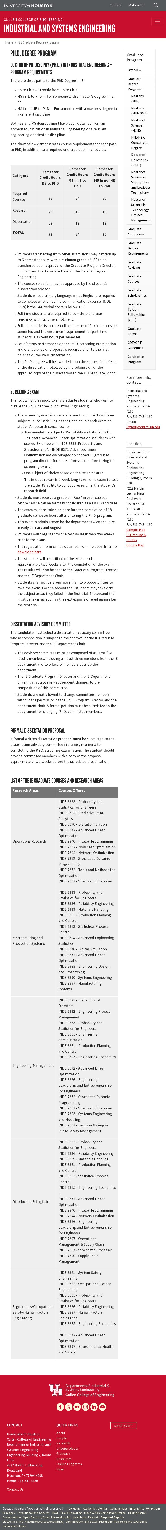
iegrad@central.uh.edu (143, 427)
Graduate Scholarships (137, 292)
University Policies (14, 1526)
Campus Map (135, 529)
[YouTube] (102, 1407)
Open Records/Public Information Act (47, 1517)
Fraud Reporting (71, 1513)
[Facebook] (60, 1407)
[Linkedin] (94, 1407)
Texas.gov (9, 1513)
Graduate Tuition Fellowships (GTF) (136, 312)
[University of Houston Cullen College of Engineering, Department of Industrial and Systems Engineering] (81, 1390)
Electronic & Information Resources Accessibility (33, 1522)
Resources (64, 1458)
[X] (68, 1407)
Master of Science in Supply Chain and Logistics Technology (141, 182)
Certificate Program (136, 359)
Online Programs (69, 1464)
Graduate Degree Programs (135, 84)
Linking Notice (137, 1513)
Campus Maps (118, 1508)
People (61, 1438)
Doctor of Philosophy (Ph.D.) (139, 159)
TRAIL (55, 1513)
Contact (116, 5)
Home (9, 42)
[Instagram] (85, 1407)
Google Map (135, 545)
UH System (153, 1508)
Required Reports (112, 1517)
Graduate (63, 1453)
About (60, 1433)
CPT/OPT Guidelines (135, 345)
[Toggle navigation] (157, 21)
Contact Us (15, 1489)
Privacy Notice (12, 1517)
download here (29, 552)
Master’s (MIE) (137, 98)
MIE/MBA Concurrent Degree (139, 142)
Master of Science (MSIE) (138, 125)
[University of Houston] (27, 5)
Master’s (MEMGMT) (139, 110)
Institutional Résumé (86, 1517)
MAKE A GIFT (123, 1426)
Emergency (136, 1508)
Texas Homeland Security (33, 1513)
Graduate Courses (134, 278)
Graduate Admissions (136, 231)
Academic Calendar (95, 1508)
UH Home (75, 1508)
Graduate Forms (134, 331)
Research (63, 1443)
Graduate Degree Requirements (138, 248)
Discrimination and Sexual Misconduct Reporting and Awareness (106, 1522)
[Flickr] (77, 1407)
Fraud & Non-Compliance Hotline (105, 1513)
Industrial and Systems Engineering (59, 28)
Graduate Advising (134, 264)
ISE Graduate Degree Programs (39, 42)
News (60, 1469)
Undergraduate (67, 1448)
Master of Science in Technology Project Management (141, 209)
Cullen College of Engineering (33, 19)
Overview (134, 70)
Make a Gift (137, 5)
